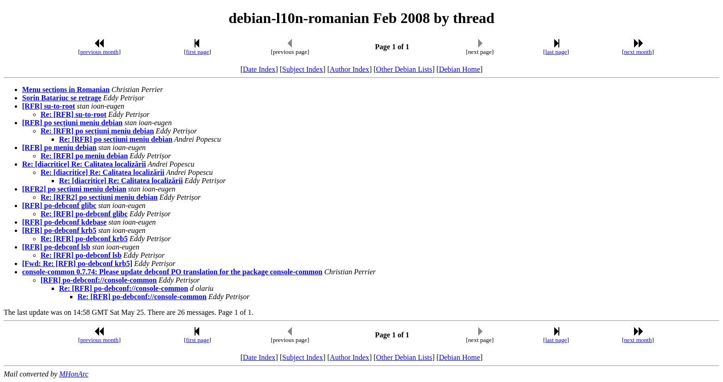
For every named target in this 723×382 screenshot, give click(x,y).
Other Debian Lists (404, 69)
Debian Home (459, 69)
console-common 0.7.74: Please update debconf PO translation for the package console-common (172, 272)
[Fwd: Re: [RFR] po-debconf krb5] (77, 263)
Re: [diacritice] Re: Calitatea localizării (84, 164)
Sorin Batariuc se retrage (61, 98)
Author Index (349, 69)
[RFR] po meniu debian (59, 147)
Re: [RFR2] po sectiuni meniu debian (99, 197)
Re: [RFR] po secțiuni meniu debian (97, 131)
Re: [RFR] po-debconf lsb (81, 255)
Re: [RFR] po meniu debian (84, 156)
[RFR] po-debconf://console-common (99, 280)
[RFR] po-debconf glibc (59, 205)
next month (638, 51)
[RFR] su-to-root (48, 106)
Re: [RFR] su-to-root (74, 114)
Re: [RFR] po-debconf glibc (84, 214)
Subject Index (302, 69)
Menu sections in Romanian (66, 89)
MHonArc (73, 374)
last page (556, 51)
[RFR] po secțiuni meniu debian (72, 123)
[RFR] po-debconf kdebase (64, 222)
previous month (99, 51)
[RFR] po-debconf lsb (56, 247)
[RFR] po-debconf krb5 (59, 230)
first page (197, 51)
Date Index (259, 69)
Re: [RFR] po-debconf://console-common (123, 288)
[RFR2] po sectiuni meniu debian (74, 189)
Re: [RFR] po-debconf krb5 (84, 239)
